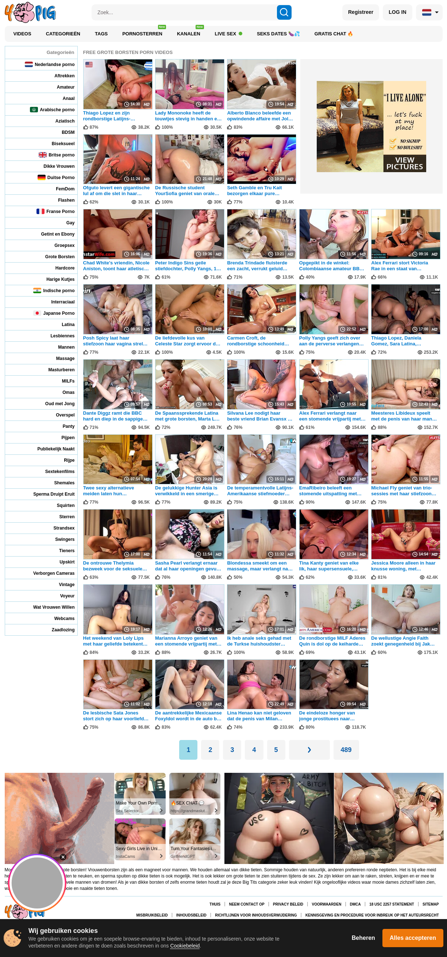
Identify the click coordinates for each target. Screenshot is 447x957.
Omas (63, 392)
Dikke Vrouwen (54, 166)
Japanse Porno (53, 313)
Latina (63, 324)
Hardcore (60, 268)
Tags (101, 33)
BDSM (63, 132)
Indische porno (53, 290)
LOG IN (397, 12)
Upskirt (62, 562)
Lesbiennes (57, 335)
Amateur (61, 87)
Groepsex (59, 245)
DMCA (355, 904)
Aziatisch (60, 121)
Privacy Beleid (288, 904)
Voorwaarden (326, 904)
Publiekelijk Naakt (50, 449)
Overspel (60, 415)
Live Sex (229, 33)
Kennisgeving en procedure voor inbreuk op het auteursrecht (372, 915)
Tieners (61, 550)
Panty (64, 426)
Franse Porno (55, 211)
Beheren (363, 938)
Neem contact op (247, 904)
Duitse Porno (56, 177)
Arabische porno (52, 109)
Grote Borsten (55, 256)
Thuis (214, 904)
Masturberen (56, 369)
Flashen (61, 200)
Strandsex (58, 528)
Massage (60, 358)
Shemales (59, 482)
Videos (22, 33)
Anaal (64, 98)
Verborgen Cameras (48, 573)
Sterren (61, 516)
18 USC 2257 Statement (391, 904)
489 (346, 749)
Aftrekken (59, 75)
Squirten (61, 505)
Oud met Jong (55, 403)
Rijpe (64, 460)
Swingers (59, 539)
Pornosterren (144, 31)
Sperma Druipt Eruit (48, 494)
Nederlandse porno (49, 64)
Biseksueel (58, 143)
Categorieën (63, 33)
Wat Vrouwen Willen (48, 607)
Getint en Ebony (52, 234)
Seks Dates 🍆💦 (278, 33)
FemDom (60, 188)
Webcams (60, 618)
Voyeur (62, 595)
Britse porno (56, 155)
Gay (66, 222)
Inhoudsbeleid (191, 915)
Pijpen (62, 437)
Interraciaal (57, 302)
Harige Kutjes (55, 279)
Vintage (61, 584)
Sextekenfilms (55, 471)
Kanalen (190, 31)
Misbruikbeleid (152, 915)
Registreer (360, 12)
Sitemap (431, 904)
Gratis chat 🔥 (334, 33)
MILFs (63, 381)
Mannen (61, 347)
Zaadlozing (58, 629)
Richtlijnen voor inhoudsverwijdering (256, 915)
